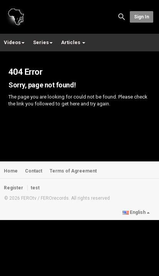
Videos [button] (14, 42)
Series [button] (43, 42)
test (35, 188)
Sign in (141, 17)
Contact (33, 171)
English (136, 212)
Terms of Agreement (73, 171)
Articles (73, 42)
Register (13, 188)
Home (11, 171)
